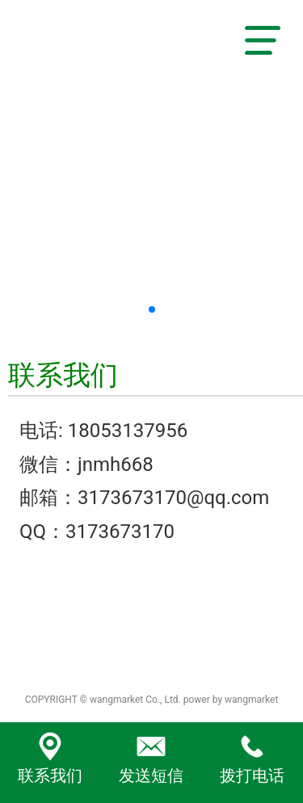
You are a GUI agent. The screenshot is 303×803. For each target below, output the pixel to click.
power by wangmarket (231, 699)
